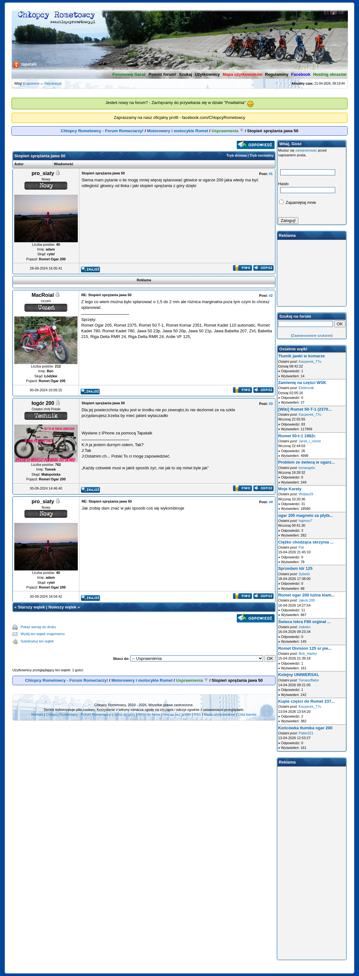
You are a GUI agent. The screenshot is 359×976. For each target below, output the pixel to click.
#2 (271, 295)
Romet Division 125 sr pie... (305, 648)
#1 (271, 174)
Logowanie (31, 83)
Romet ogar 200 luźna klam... (306, 595)
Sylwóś (304, 574)
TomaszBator (309, 680)
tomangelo (307, 468)
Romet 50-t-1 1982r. (297, 435)
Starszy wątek (31, 607)
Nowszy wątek (62, 607)
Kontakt (37, 714)
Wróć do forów (149, 714)
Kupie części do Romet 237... (306, 701)
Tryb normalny (261, 155)
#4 (271, 502)
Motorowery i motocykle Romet (177, 130)
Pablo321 (306, 733)
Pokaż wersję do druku (38, 627)
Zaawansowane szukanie (311, 335)
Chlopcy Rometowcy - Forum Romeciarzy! (102, 130)
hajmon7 (305, 521)
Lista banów (247, 714)
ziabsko (304, 627)
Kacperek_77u (310, 361)
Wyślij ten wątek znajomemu (43, 634)
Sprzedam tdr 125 (295, 568)
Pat (301, 547)
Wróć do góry (124, 714)
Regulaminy (277, 74)
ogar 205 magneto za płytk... (305, 515)
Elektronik (306, 388)
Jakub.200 (307, 600)
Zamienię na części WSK (302, 382)
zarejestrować (306, 150)
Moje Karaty (290, 488)
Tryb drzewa (237, 155)
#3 (271, 404)
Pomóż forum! (162, 74)
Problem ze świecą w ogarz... (306, 462)
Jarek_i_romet (310, 441)
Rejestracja (52, 83)
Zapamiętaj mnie (297, 202)
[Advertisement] (170, 634)
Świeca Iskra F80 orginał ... (304, 621)
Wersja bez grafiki (177, 714)
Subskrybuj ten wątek (37, 641)
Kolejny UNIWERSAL (298, 674)
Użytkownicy (207, 74)
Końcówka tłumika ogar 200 (305, 727)
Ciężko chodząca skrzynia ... (306, 542)
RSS (197, 714)
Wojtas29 (306, 494)
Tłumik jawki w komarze (301, 356)
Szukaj (185, 74)
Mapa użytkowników (219, 714)
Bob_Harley (308, 653)
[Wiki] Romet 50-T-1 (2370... (304, 409)
